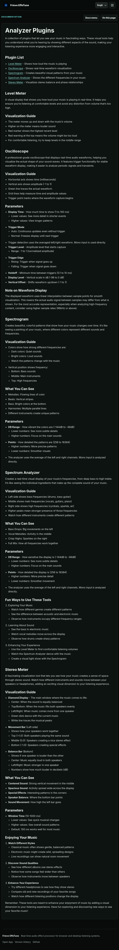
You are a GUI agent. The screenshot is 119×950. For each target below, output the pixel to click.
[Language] (101, 5)
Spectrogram (15, 72)
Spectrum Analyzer (19, 77)
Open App (7, 942)
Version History (23, 942)
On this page (109, 17)
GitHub (36, 942)
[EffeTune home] (16, 5)
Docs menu (91, 17)
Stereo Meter (15, 82)
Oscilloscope (15, 68)
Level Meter (15, 63)
